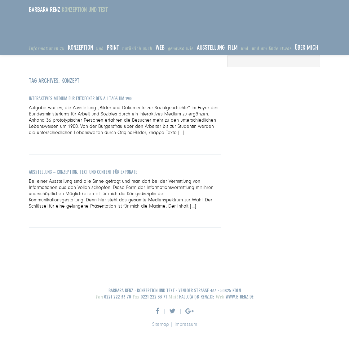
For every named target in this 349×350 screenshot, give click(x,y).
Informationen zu (46, 49)
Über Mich (306, 48)
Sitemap (160, 324)
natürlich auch (137, 49)
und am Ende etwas (272, 49)
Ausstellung (211, 48)
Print (113, 48)
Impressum (185, 324)
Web (160, 48)
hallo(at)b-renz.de (196, 296)
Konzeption (80, 48)
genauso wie (180, 49)
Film (233, 48)
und (100, 49)
